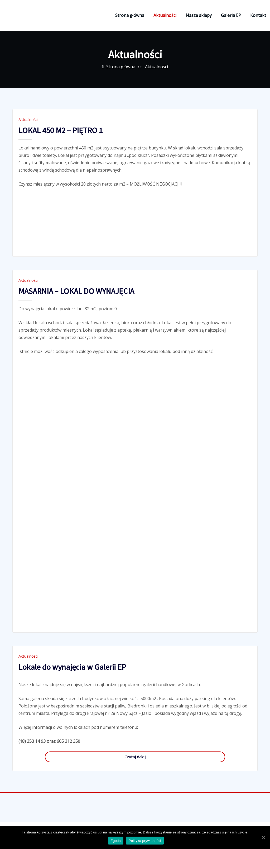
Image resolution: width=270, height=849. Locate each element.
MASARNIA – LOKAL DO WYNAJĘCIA (76, 296)
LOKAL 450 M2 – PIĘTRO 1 (60, 135)
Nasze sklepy (199, 18)
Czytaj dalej (135, 761)
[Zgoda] (263, 837)
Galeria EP (231, 18)
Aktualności (164, 18)
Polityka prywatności (145, 841)
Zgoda (116, 841)
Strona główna (129, 18)
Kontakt (258, 18)
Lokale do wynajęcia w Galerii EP (72, 672)
